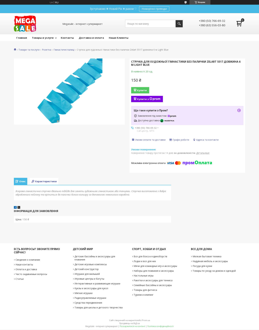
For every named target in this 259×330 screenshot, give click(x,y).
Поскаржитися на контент (132, 326)
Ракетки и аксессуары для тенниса (153, 280)
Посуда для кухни (202, 266)
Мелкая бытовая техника (207, 256)
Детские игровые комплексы (90, 264)
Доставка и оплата (91, 37)
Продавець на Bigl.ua (129, 323)
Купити (142, 90)
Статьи (20, 279)
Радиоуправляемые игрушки (90, 298)
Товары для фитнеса (145, 290)
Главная (21, 37)
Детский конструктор (86, 269)
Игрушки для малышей (87, 274)
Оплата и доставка (26, 269)
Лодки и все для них (145, 261)
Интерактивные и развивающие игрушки (97, 284)
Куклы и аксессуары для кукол (91, 288)
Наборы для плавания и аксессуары (154, 271)
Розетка (46, 49)
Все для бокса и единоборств (150, 256)
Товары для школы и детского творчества (98, 308)
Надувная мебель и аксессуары (210, 261)
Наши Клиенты (118, 37)
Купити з (148, 99)
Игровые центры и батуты (89, 279)
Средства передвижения (88, 303)
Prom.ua (146, 320)
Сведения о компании (28, 260)
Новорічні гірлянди (154, 9)
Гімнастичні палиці (64, 49)
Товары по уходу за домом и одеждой (214, 271)
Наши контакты (24, 265)
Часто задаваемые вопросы (31, 274)
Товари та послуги (28, 49)
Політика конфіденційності (160, 326)
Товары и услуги (43, 37)
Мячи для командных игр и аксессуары (155, 266)
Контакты (67, 37)
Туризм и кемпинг (143, 295)
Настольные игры (143, 276)
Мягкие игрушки (83, 293)
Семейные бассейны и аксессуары (153, 285)
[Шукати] (179, 23)
